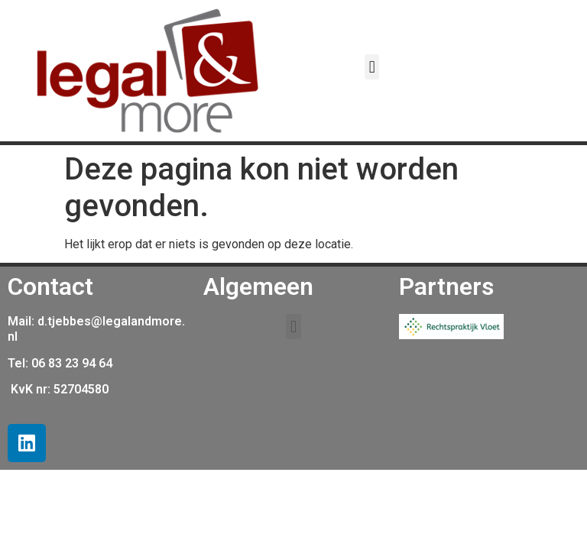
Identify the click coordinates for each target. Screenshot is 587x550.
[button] (372, 66)
